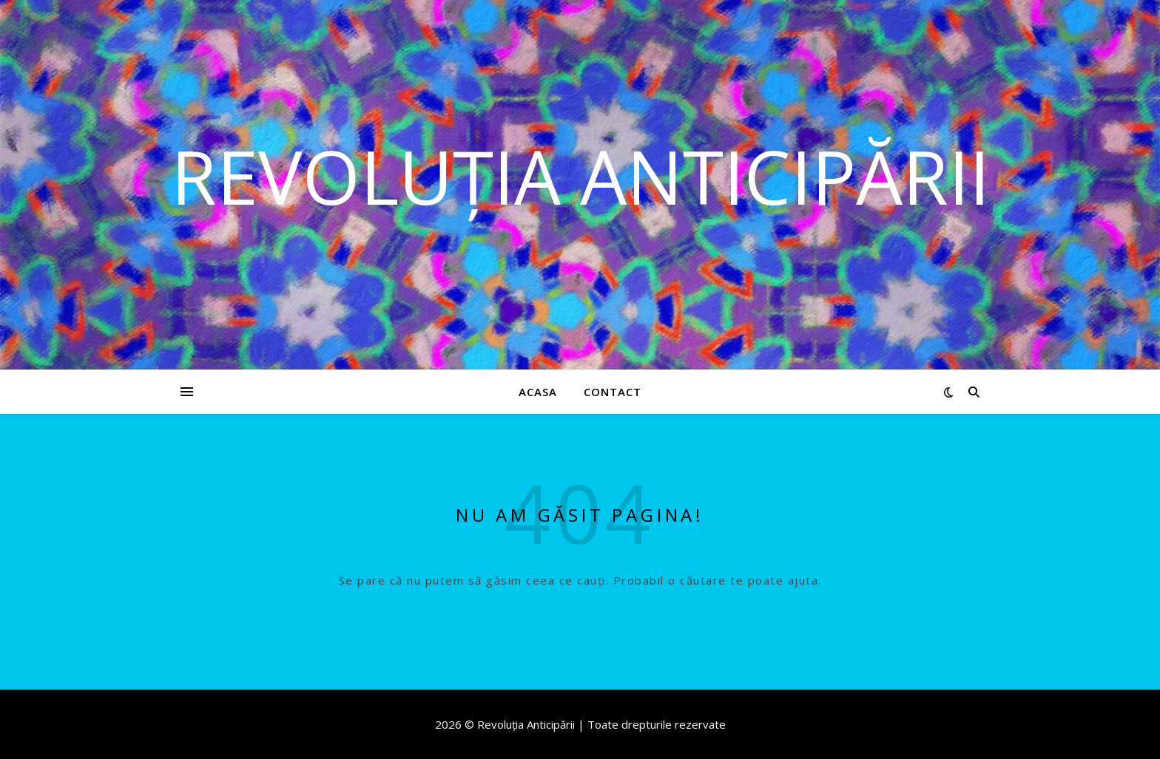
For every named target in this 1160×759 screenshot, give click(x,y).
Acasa (538, 391)
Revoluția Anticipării (580, 176)
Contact (612, 391)
